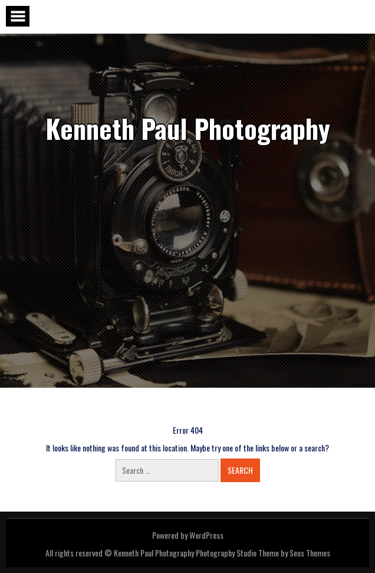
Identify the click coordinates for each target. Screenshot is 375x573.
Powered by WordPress (187, 535)
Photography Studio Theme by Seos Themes (263, 552)
